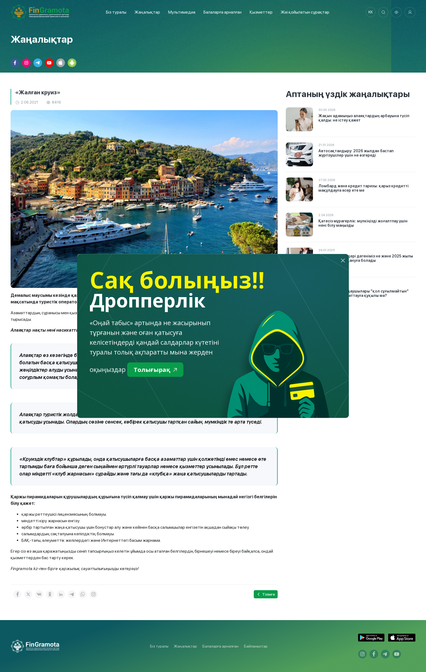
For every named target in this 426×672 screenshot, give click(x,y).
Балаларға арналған (220, 646)
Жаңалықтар (146, 12)
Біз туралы (115, 12)
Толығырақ (157, 369)
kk (369, 12)
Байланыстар (256, 646)
